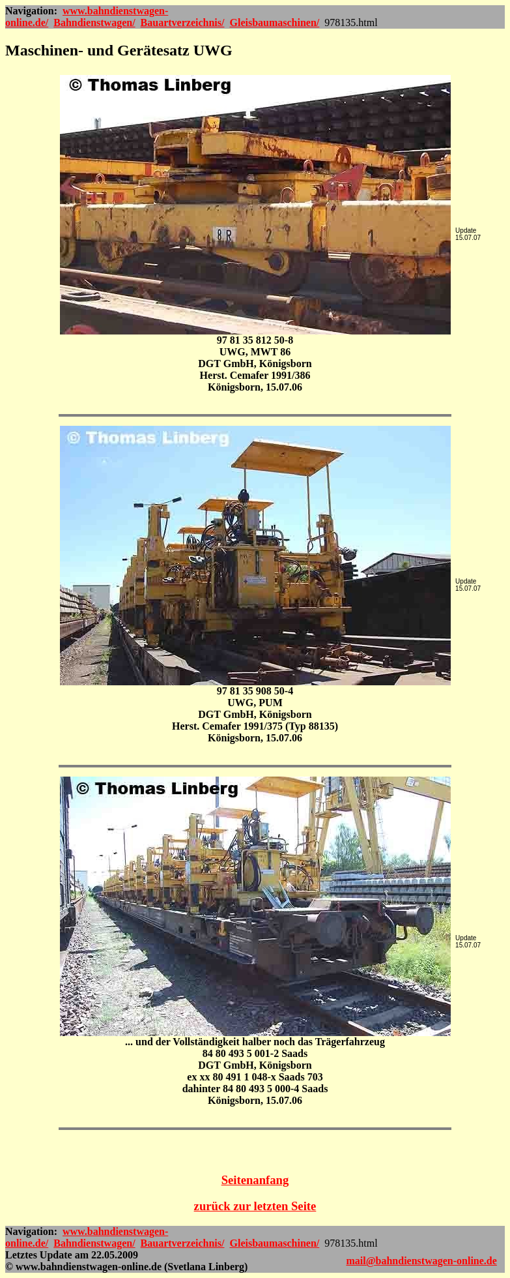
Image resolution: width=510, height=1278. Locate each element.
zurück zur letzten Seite (255, 1206)
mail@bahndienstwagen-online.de (421, 1260)
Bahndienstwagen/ (94, 22)
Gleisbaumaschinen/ (274, 22)
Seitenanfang (255, 1180)
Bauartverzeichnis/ (183, 22)
